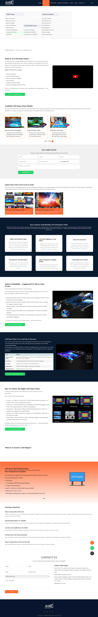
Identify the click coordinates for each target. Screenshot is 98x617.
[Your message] (27, 584)
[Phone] (38, 566)
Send (11, 591)
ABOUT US (81, 3)
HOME (40, 3)
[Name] (15, 566)
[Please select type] (27, 576)
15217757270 (59, 583)
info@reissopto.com (62, 574)
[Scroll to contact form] (92, 543)
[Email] (15, 572)
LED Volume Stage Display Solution (15, 210)
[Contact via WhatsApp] (92, 548)
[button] (40, 498)
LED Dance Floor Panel (56, 130)
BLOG (76, 3)
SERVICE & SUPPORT (63, 3)
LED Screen (19, 50)
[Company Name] (38, 572)
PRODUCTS (46, 3)
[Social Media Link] (45, 612)
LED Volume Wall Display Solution (44, 210)
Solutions (53, 3)
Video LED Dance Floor (34, 130)
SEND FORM (25, 172)
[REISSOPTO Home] (9, 3)
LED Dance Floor (27, 50)
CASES (71, 3)
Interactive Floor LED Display (13, 130)
